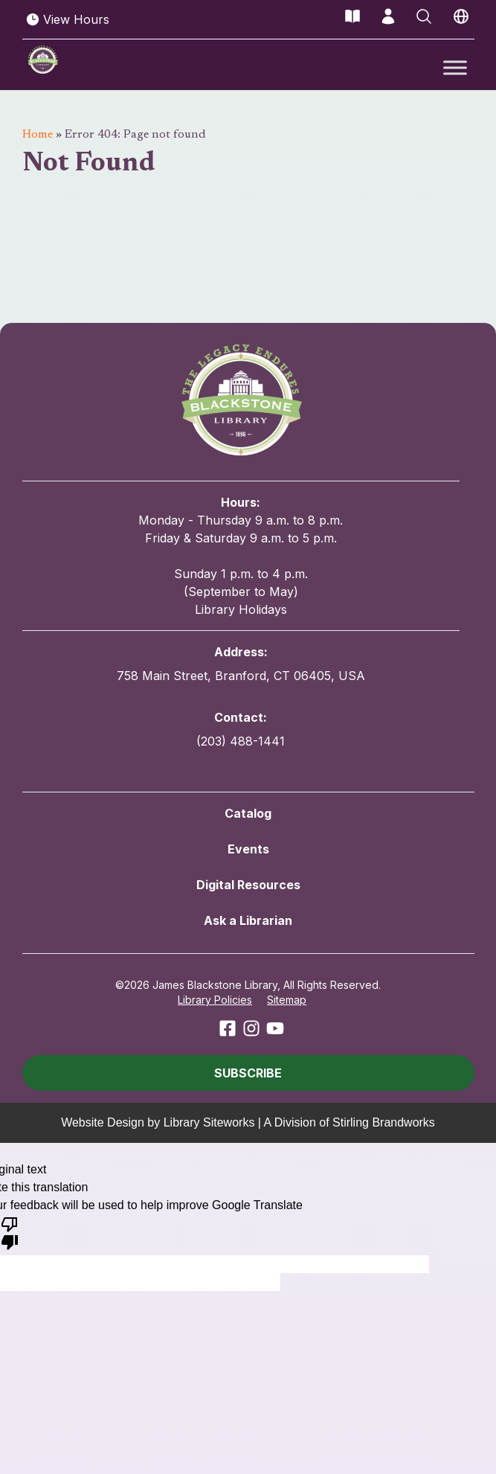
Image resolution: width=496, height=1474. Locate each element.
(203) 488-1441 (240, 741)
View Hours (67, 19)
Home (37, 135)
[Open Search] (424, 16)
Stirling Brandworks (383, 1122)
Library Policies (215, 999)
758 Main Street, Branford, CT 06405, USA (241, 675)
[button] (248, 1073)
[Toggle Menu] (455, 67)
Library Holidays (241, 609)
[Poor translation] (10, 1232)
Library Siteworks (209, 1122)
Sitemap (286, 999)
